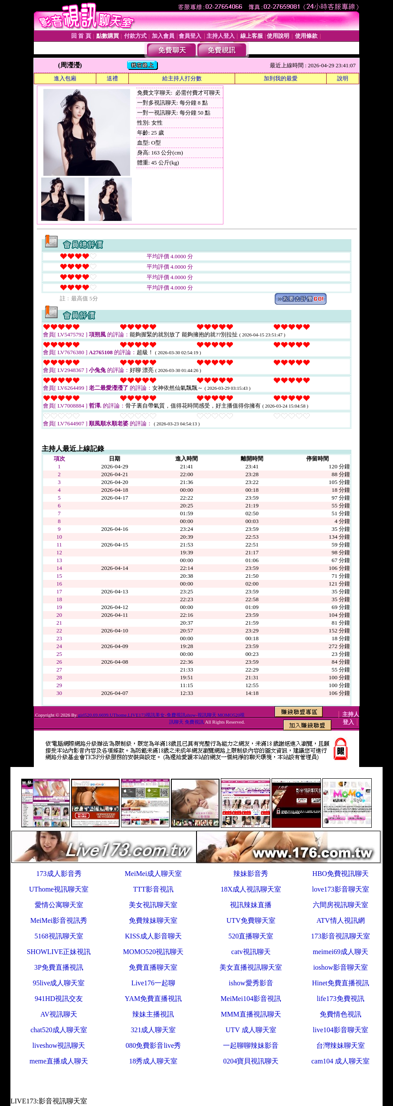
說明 (342, 78)
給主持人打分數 (182, 78)
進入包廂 (65, 78)
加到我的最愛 (281, 78)
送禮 (112, 78)
